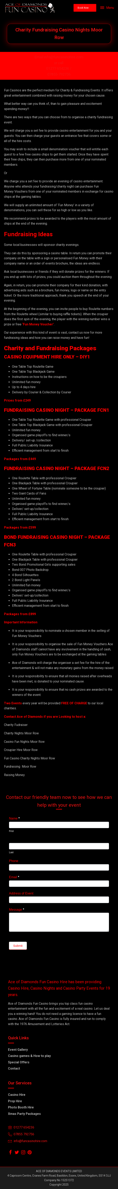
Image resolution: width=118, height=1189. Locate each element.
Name (14, 818)
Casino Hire (16, 1095)
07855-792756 (59, 74)
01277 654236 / (59, 68)
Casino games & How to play (29, 1056)
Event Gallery (18, 1050)
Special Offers (18, 1062)
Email (14, 877)
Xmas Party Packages (24, 1114)
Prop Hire (15, 1101)
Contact (14, 1068)
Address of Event (21, 893)
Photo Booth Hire (21, 1107)
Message (16, 909)
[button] (85, 8)
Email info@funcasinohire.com (59, 57)
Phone (13, 861)
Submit (18, 945)
